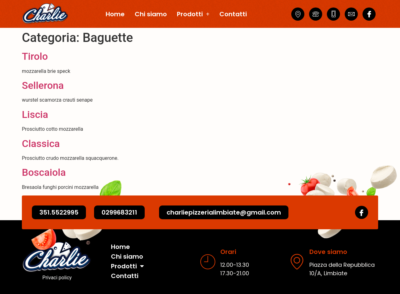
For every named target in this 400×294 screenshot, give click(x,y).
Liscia (35, 114)
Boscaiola (44, 172)
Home (115, 14)
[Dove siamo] (297, 261)
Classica (41, 144)
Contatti (233, 14)
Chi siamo (151, 14)
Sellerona (43, 85)
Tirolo (35, 56)
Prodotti (193, 14)
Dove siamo (328, 251)
